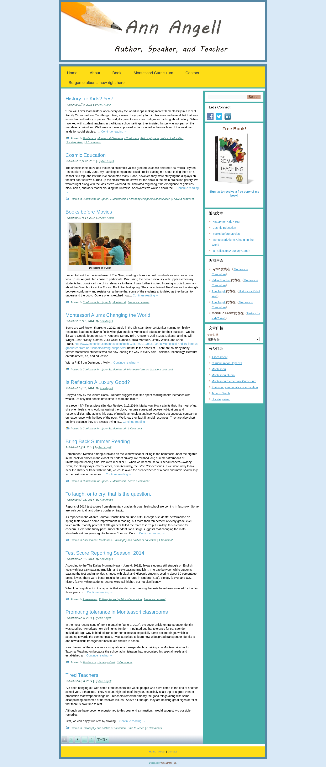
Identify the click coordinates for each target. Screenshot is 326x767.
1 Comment (135, 428)
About (95, 73)
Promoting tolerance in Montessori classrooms (116, 612)
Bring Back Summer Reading (97, 441)
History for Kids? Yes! (89, 98)
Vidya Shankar (221, 280)
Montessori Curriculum (153, 73)
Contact (192, 73)
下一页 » (102, 739)
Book (116, 73)
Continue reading (114, 131)
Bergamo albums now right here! (97, 82)
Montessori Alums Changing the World (107, 315)
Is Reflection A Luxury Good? (97, 382)
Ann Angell (104, 104)
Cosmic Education (85, 155)
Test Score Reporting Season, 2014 (104, 553)
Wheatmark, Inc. (168, 763)
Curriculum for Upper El (97, 198)
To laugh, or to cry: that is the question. (108, 494)
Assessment (90, 540)
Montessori (89, 138)
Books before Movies (88, 212)
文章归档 (213, 335)
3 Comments (124, 662)
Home (72, 73)
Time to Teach (135, 728)
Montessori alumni (138, 369)
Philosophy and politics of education (161, 138)
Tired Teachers (81, 675)
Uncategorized (74, 142)
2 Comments (93, 142)
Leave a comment (183, 198)
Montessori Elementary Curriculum (118, 138)
